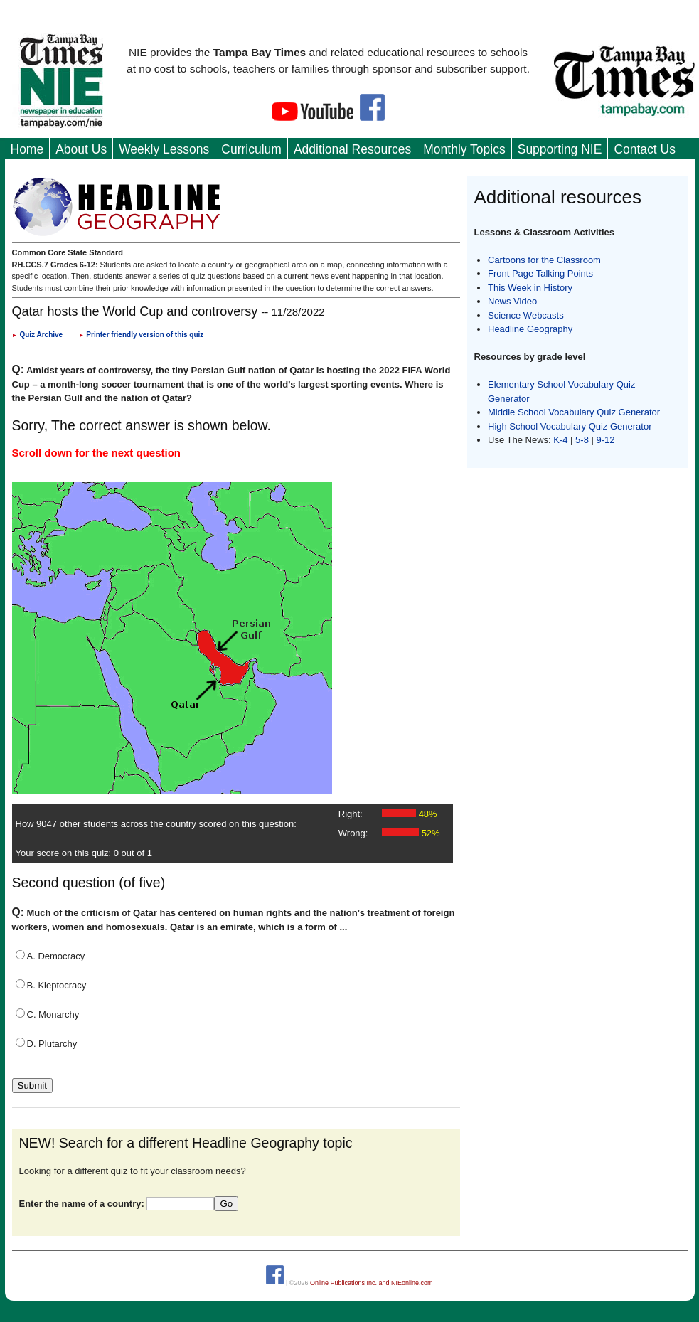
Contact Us (645, 149)
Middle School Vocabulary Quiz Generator (574, 412)
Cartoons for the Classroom (544, 260)
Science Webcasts (526, 315)
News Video (512, 301)
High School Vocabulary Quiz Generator (570, 426)
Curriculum (251, 149)
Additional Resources (352, 149)
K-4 (560, 440)
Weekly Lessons (164, 149)
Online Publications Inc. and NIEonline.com (371, 1282)
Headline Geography (530, 329)
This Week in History (530, 287)
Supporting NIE (560, 149)
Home (27, 149)
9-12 (606, 440)
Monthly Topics (464, 149)
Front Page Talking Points (540, 273)
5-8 (583, 440)
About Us (81, 149)
